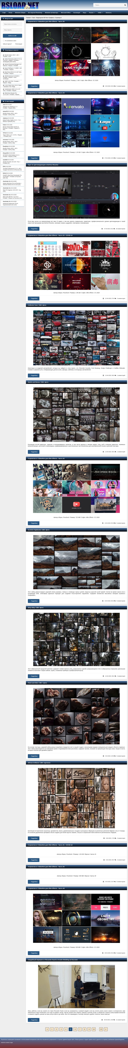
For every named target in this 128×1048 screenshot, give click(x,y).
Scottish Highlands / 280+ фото (38, 530)
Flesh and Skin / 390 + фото (37, 683)
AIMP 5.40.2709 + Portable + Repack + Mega (11, 82)
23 (101, 1029)
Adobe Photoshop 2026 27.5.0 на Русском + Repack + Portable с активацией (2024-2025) (12, 60)
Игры (84, 12)
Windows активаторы (51, 12)
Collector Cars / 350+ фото (37, 305)
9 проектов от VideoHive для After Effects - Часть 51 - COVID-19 (50, 845)
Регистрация (18, 44)
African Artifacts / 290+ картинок (39, 763)
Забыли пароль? (7, 44)
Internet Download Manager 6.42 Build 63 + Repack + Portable (12, 65)
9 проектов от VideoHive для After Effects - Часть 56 (46, 21)
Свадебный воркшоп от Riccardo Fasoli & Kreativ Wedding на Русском (53, 960)
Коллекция (76, 12)
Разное (91, 12)
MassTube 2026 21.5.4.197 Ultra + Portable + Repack (12, 72)
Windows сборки (20, 12)
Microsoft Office (66, 12)
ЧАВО (99, 12)
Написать (109, 12)
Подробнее (33, 86)
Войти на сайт (12, 35)
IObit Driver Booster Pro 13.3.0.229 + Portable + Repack (11, 93)
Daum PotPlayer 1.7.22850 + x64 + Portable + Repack (12, 69)
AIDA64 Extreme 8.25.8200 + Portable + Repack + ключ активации (11, 77)
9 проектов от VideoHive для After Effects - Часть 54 (46, 93)
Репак (10, 12)
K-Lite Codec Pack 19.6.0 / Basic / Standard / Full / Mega (12, 86)
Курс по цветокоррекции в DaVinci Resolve (43, 165)
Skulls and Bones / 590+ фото (38, 382)
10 (94, 1029)
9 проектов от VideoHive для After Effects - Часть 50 (46, 866)
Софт (4, 12)
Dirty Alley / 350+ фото (35, 607)
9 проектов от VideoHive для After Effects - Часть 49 (46, 888)
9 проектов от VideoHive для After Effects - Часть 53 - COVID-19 (50, 235)
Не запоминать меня (10, 40)
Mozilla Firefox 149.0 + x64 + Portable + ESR (11, 55)
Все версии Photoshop (35, 12)
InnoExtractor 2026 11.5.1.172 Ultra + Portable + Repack (11, 90)
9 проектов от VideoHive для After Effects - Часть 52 (46, 458)
